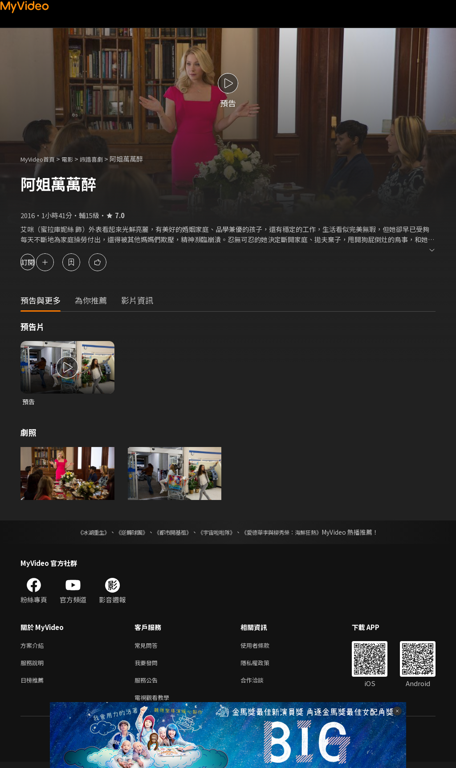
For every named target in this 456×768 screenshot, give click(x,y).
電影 (74, 158)
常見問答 (147, 646)
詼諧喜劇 (101, 158)
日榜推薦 (33, 684)
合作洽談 (259, 684)
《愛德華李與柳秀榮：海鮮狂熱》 (293, 532)
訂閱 (38, 262)
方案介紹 (33, 646)
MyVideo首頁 (40, 158)
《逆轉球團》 (121, 532)
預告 (29, 401)
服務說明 (33, 665)
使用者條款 (262, 646)
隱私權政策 (262, 665)
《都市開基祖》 (168, 532)
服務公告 (147, 684)
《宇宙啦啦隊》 (218, 532)
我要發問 (147, 665)
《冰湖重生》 (78, 532)
